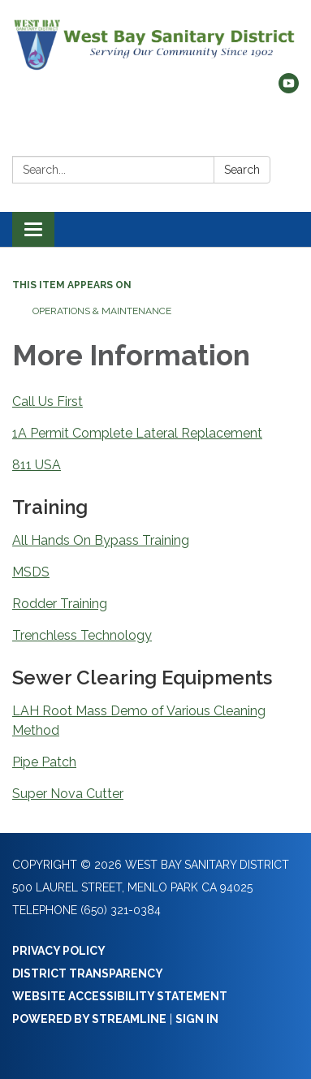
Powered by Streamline (89, 1018)
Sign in (196, 1018)
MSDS (31, 572)
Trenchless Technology (82, 635)
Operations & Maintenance (101, 311)
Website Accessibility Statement (119, 996)
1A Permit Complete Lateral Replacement (137, 433)
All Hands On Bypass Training (100, 540)
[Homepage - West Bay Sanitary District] (155, 44)
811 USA (36, 465)
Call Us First (47, 401)
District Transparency (87, 973)
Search (242, 169)
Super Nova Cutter (67, 793)
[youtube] (289, 89)
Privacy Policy (59, 950)
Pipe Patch (44, 762)
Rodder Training (59, 603)
